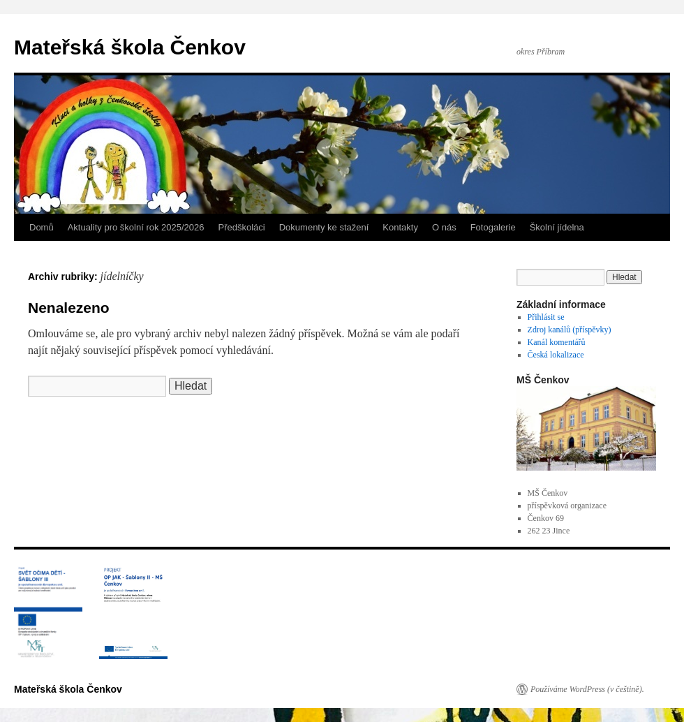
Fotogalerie (493, 227)
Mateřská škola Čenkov (130, 47)
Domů (41, 227)
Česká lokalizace (556, 355)
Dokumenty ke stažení (324, 227)
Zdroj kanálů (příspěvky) (569, 329)
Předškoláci (241, 227)
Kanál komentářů (557, 342)
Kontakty (400, 227)
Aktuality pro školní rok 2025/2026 (136, 227)
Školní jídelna (557, 227)
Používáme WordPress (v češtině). (587, 689)
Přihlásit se (546, 317)
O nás (444, 227)
